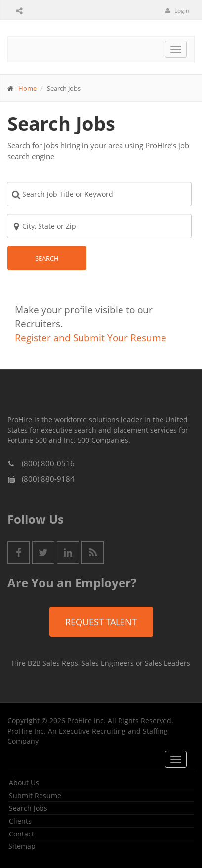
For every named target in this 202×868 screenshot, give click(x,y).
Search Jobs (28, 808)
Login (177, 10)
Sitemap (22, 846)
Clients (20, 821)
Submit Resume (35, 795)
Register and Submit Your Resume (90, 338)
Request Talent (101, 622)
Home (27, 88)
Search (47, 258)
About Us (24, 782)
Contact (21, 833)
